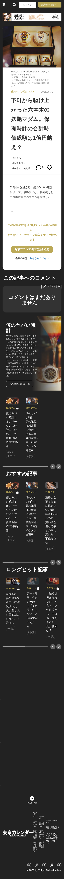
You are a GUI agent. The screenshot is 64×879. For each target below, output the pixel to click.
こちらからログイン (38, 258)
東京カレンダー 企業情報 (35, 847)
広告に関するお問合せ (35, 834)
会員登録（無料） (50, 4)
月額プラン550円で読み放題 (32, 249)
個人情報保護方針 (41, 824)
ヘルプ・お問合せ (35, 823)
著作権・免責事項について (41, 834)
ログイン (27, 4)
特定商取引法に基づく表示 (41, 845)
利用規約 (41, 817)
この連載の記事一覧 (19, 384)
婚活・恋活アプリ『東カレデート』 (52, 827)
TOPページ (35, 814)
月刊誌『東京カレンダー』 (52, 821)
